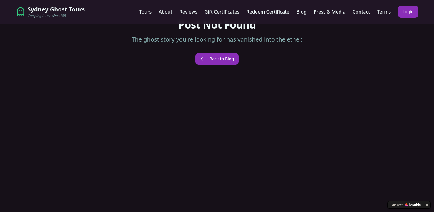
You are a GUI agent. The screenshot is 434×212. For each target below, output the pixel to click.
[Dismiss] (426, 204)
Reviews (188, 12)
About (165, 12)
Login (408, 11)
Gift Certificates (222, 12)
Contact (361, 12)
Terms (384, 12)
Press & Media (329, 12)
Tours (145, 12)
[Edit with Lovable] (405, 204)
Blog (301, 12)
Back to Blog (217, 59)
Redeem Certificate (268, 12)
